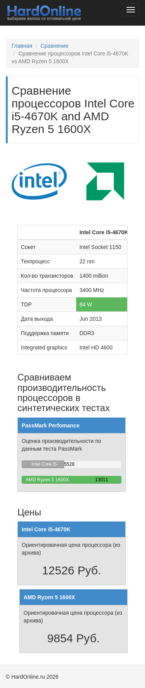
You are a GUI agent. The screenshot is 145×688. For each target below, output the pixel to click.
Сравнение (54, 46)
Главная (22, 46)
